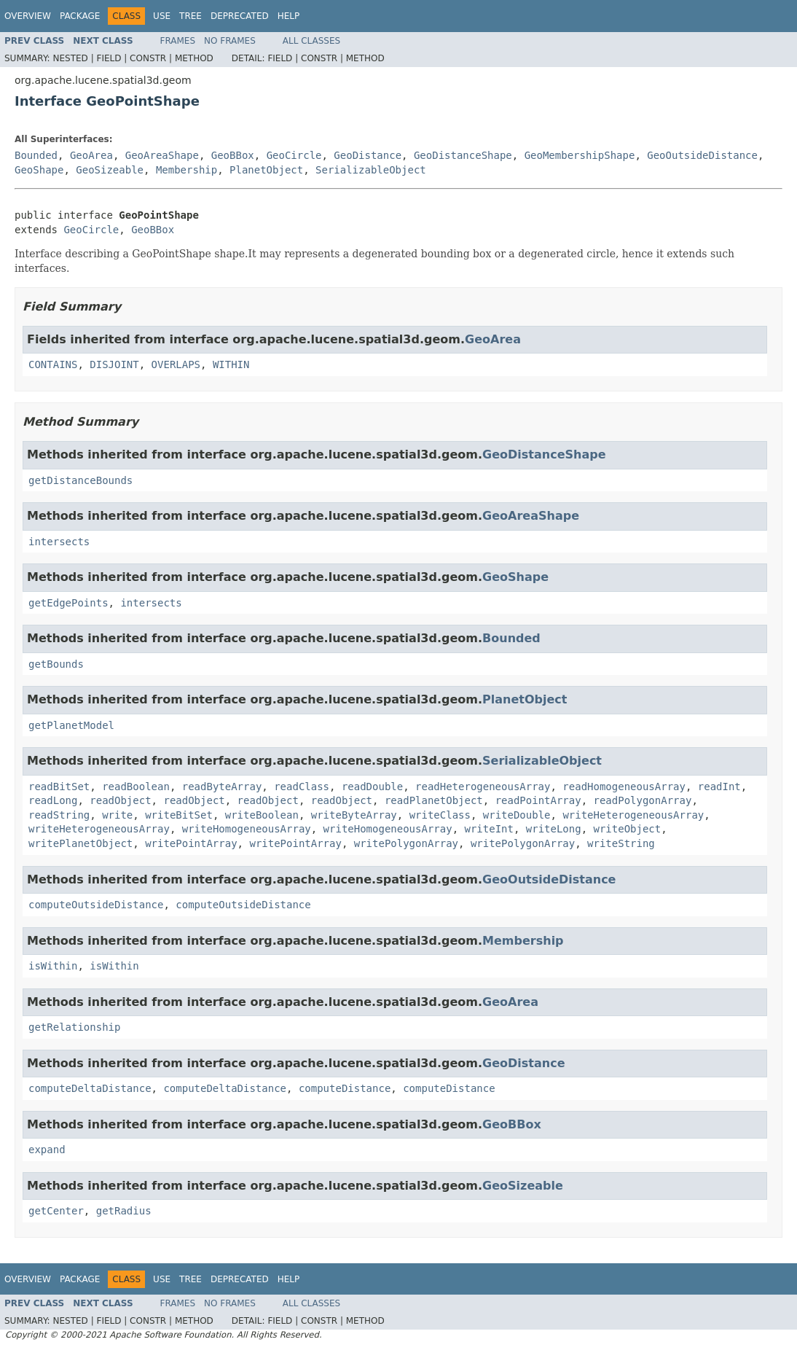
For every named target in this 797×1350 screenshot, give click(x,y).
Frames (178, 41)
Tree (190, 16)
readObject (120, 800)
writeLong (553, 829)
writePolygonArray (406, 843)
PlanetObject (266, 170)
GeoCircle (294, 155)
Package (80, 16)
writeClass (440, 815)
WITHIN (231, 364)
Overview (27, 16)
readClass (301, 786)
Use (161, 16)
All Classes (311, 41)
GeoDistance (367, 155)
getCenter (56, 1211)
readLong (52, 800)
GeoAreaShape (162, 155)
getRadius (124, 1211)
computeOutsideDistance (95, 904)
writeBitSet (179, 815)
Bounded (36, 155)
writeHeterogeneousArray (633, 815)
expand (47, 1149)
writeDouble (517, 815)
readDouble (372, 786)
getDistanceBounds (80, 480)
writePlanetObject (80, 843)
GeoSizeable (110, 170)
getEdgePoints (68, 603)
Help (289, 16)
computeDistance (344, 1088)
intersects (59, 541)
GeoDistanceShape (463, 155)
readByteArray (222, 786)
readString (59, 815)
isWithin (52, 966)
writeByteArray (354, 815)
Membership (186, 170)
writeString (621, 843)
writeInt (488, 829)
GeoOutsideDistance (702, 155)
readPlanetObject (434, 800)
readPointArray (538, 800)
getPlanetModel (71, 725)
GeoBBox (232, 155)
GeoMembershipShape (580, 155)
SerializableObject (370, 170)
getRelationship (74, 1027)
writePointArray (191, 843)
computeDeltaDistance (90, 1088)
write (117, 815)
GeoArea (91, 155)
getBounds (56, 664)
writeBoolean (262, 815)
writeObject (627, 829)
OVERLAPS (176, 364)
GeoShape (39, 170)
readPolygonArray (643, 800)
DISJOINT (114, 364)
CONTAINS (52, 364)
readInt (719, 786)
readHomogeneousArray (624, 786)
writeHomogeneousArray (246, 829)
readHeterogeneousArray (482, 786)
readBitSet (59, 786)
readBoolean (136, 786)
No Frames (230, 41)
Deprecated (240, 16)
